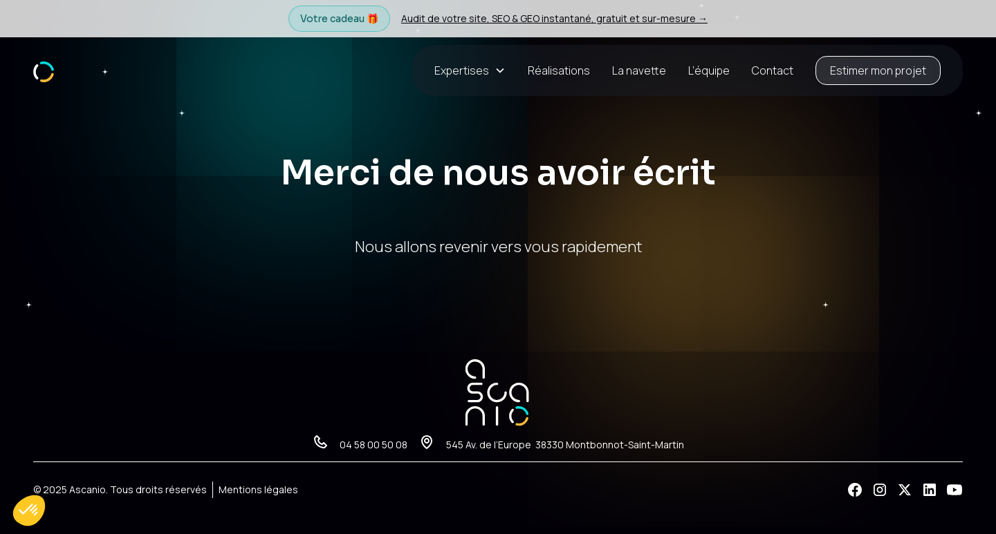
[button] (475, 70)
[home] (43, 70)
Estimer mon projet (878, 70)
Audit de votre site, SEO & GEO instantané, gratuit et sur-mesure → (554, 18)
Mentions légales (258, 489)
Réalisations (559, 70)
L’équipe (709, 70)
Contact (772, 70)
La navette (639, 70)
